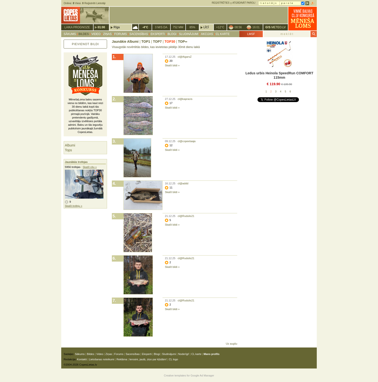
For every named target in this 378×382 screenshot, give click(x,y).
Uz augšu (231, 343)
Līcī (206, 27)
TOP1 (145, 41)
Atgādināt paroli (243, 2)
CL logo (173, 359)
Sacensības (138, 34)
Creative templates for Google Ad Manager (189, 375)
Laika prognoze (77, 27)
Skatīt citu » (90, 167)
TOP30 (169, 41)
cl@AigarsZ (185, 56)
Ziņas (107, 34)
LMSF (251, 34)
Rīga (117, 27)
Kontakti (82, 359)
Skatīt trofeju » (73, 205)
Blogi (172, 34)
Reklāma (121, 359)
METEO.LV (275, 27)
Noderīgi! (183, 354)
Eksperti (158, 34)
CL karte (223, 34)
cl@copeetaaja (187, 141)
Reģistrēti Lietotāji (94, 3)
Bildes (84, 34)
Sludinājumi (188, 34)
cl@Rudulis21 (186, 216)
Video (95, 34)
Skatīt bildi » (172, 65)
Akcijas (207, 34)
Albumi (70, 145)
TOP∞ (182, 41)
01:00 (101, 27)
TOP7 (157, 41)
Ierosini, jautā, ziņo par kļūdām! (148, 359)
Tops (68, 150)
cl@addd (183, 183)
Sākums (70, 34)
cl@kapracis (185, 98)
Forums (120, 34)
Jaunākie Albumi (125, 41)
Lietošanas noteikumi (101, 359)
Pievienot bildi (85, 44)
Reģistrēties (221, 2)
